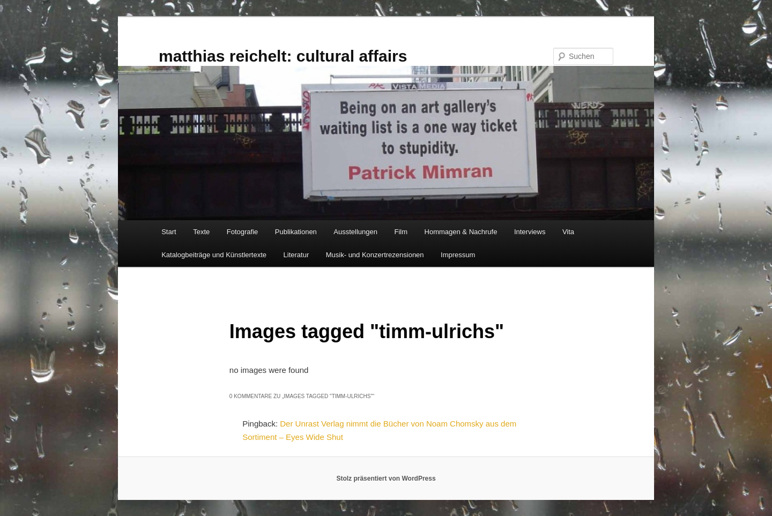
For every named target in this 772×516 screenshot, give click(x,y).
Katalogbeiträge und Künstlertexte (213, 255)
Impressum (458, 255)
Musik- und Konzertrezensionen (375, 255)
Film (401, 232)
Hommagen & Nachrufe (461, 232)
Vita (568, 232)
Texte (201, 232)
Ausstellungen (355, 232)
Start (168, 232)
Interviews (530, 232)
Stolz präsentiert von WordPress (385, 478)
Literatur (296, 255)
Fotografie (242, 232)
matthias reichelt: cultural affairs (283, 56)
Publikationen (296, 232)
